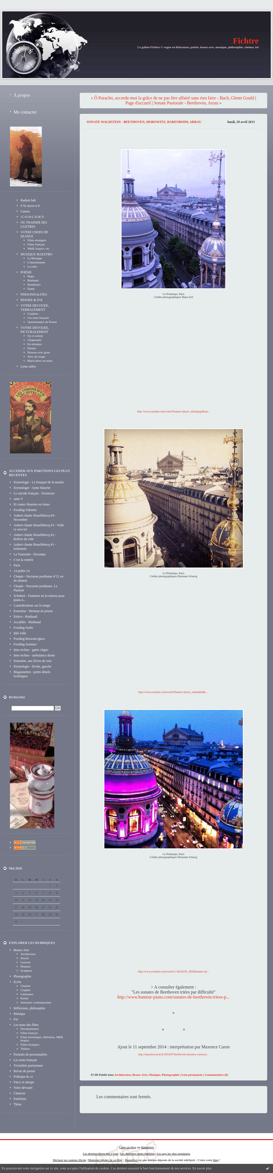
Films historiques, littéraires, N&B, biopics (41, 1038)
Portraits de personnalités (30, 1054)
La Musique (34, 258)
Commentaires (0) (216, 1074)
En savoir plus (202, 1168)
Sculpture (26, 970)
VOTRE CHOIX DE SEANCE (34, 234)
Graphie (25, 990)
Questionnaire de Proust (42, 322)
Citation (25, 985)
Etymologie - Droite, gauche (32, 666)
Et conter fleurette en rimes (32, 504)
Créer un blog (127, 1147)
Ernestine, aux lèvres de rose (33, 661)
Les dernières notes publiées (137, 1153)
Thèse (18, 1104)
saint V (18, 499)
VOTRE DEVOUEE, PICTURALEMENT (34, 330)
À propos (22, 95)
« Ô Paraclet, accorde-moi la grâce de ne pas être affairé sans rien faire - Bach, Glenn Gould (172, 98)
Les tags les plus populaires (173, 1153)
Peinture (25, 966)
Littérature (26, 994)
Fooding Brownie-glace (29, 639)
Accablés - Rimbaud (27, 622)
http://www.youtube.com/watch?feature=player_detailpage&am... (173, 411)
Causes (25, 211)
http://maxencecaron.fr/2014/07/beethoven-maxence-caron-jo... (173, 1054)
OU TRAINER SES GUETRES (33, 224)
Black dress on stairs (40, 360)
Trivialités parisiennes (28, 1065)
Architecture (28, 954)
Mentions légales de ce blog (105, 1160)
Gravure (25, 962)
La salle (32, 266)
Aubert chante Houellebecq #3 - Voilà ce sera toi (39, 527)
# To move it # (30, 206)
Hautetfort (147, 1147)
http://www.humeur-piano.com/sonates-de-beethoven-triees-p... (173, 997)
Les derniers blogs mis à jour (100, 1153)
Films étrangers (36, 240)
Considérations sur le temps (32, 605)
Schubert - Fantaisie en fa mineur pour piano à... (39, 598)
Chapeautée (34, 340)
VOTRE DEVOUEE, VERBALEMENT (34, 308)
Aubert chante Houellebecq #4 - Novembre (35, 518)
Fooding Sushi (23, 628)
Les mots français (38, 317)
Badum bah (28, 200)
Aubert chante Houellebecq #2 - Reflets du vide (35, 537)
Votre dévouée (23, 1088)
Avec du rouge (36, 356)
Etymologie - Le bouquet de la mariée (39, 482)
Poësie (24, 998)
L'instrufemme (36, 262)
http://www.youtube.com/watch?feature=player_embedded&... (172, 692)
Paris (17, 565)
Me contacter (25, 112)
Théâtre (25, 1048)
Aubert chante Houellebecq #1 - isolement (35, 547)
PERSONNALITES (33, 294)
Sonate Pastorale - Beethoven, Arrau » (188, 103)
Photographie (22, 976)
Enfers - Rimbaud (25, 616)
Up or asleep (35, 335)
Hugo (30, 276)
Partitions (20, 1099)
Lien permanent (192, 1074)
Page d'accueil (138, 103)
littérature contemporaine (35, 1002)
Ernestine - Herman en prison (33, 611)
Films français (36, 244)
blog (215, 1160)
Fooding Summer (25, 644)
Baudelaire (34, 284)
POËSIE (26, 272)
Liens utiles (28, 366)
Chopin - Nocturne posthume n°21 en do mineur (38, 578)
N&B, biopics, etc (38, 248)
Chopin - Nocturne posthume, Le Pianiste (35, 588)
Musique (19, 1014)
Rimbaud (32, 280)
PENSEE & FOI (31, 300)
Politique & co (23, 1077)
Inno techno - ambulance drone (34, 655)
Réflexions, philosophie (29, 1008)
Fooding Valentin (25, 510)
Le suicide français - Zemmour (34, 493)
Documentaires (29, 1028)
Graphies (32, 313)
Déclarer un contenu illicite (69, 1160)
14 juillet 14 (22, 571)
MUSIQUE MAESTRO (36, 254)
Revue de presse (24, 1071)
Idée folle (20, 633)
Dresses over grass (38, 352)
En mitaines (34, 344)
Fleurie (31, 348)
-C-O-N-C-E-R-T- (32, 217)
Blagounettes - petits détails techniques (32, 674)
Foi (16, 1019)
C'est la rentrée (23, 560)
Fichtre (246, 40)
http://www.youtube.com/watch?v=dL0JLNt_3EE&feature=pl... (173, 971)
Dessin (24, 958)
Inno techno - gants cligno (31, 650)
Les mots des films (26, 1025)
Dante (31, 288)
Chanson (19, 1093)
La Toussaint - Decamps (30, 554)
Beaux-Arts (21, 950)
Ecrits (17, 982)
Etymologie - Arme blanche (32, 488)
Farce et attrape (24, 1082)
